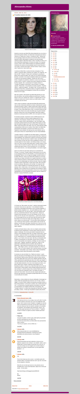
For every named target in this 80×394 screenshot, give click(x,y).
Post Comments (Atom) (23, 388)
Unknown (19, 329)
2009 (54, 90)
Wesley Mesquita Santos (23, 298)
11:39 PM (19, 313)
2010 (54, 88)
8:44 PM (19, 336)
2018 (54, 60)
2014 (54, 67)
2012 (54, 85)
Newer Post (14, 385)
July (55, 73)
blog (30, 68)
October (56, 69)
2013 (54, 83)
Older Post (45, 385)
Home (30, 385)
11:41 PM (19, 326)
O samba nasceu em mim (59, 76)
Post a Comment (17, 380)
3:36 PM (19, 351)
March (55, 79)
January (56, 81)
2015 (54, 66)
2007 (54, 94)
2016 (54, 64)
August (55, 71)
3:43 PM (19, 378)
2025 (54, 53)
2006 (54, 96)
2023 (54, 55)
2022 (54, 56)
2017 (54, 62)
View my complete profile (58, 45)
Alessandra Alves (23, 6)
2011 (54, 87)
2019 (54, 58)
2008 (54, 92)
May (55, 75)
